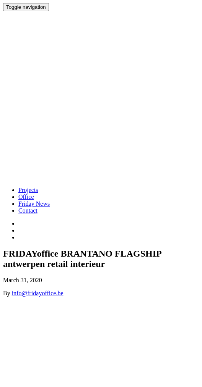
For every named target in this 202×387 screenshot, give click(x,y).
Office (26, 197)
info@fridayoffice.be (38, 293)
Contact (27, 210)
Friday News (34, 203)
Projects (28, 190)
